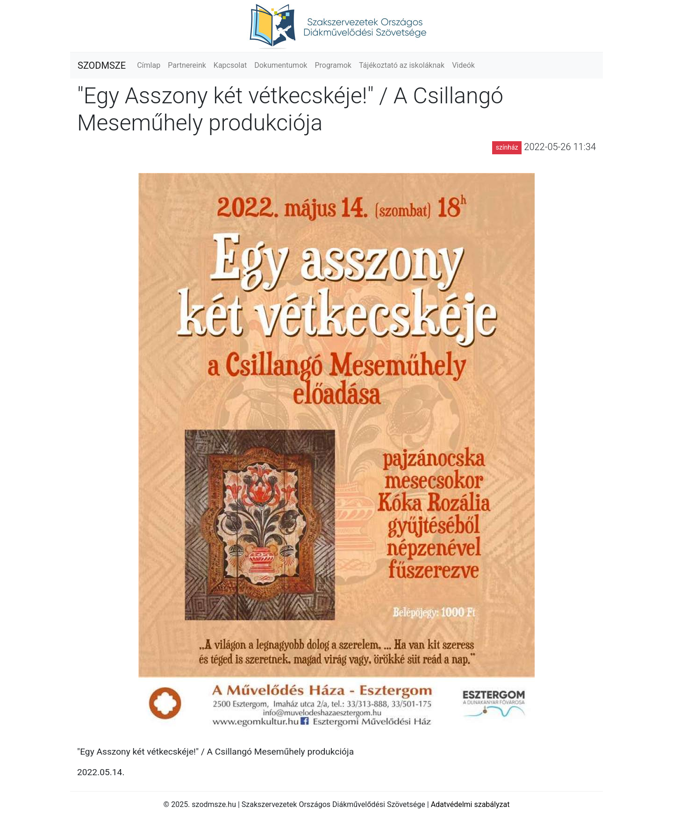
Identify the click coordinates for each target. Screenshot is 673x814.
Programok (333, 65)
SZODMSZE (102, 65)
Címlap (148, 65)
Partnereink (187, 65)
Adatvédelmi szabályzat (470, 804)
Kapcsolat (230, 65)
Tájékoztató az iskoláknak (401, 65)
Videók (463, 65)
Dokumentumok (280, 65)
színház (507, 147)
